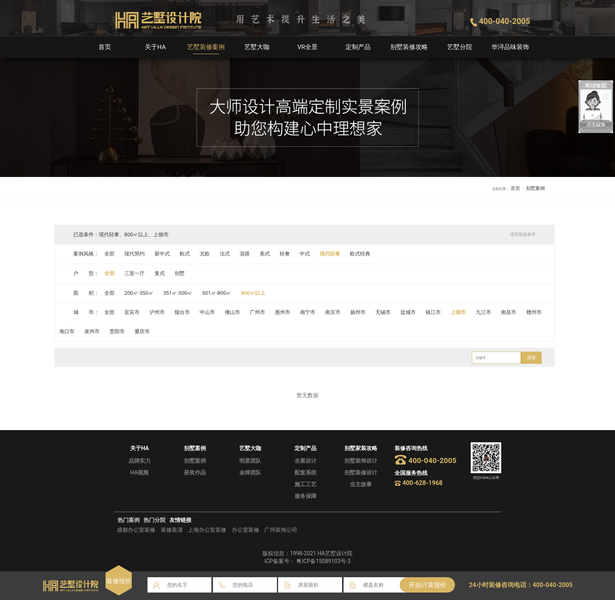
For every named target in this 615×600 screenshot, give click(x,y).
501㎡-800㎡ (217, 293)
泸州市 (157, 312)
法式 (225, 254)
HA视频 (139, 472)
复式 (160, 273)
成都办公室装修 (136, 530)
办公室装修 (245, 530)
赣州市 (535, 312)
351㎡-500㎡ (178, 293)
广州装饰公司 (280, 530)
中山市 (207, 312)
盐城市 (409, 312)
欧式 (185, 254)
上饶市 (460, 312)
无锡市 (384, 312)
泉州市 (92, 331)
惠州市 (283, 312)
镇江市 (434, 312)
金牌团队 (250, 472)
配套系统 (306, 472)
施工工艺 (306, 484)
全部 (109, 254)
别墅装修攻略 (409, 47)
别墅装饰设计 (360, 461)
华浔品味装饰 (510, 47)
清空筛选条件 (523, 234)
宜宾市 (132, 312)
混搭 (245, 254)
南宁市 (308, 312)
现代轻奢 (331, 254)
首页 (104, 47)
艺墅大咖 (256, 47)
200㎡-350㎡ (139, 293)
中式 (305, 254)
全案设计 (306, 461)
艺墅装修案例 (206, 47)
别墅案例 (195, 461)
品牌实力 (140, 461)
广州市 (258, 312)
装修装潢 (172, 530)
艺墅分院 (459, 47)
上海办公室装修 (207, 530)
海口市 (67, 331)
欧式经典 (361, 254)
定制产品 (358, 47)
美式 (265, 254)
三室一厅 (134, 273)
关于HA (155, 47)
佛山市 (232, 312)
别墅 (180, 273)
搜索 (531, 357)
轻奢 (285, 254)
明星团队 (250, 461)
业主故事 (361, 484)
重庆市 (142, 331)
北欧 (205, 254)
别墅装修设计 (360, 472)
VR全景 (307, 47)
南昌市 (510, 312)
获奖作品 (195, 472)
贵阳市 (117, 331)
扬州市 (359, 312)
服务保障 (306, 496)
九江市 (485, 312)
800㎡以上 (254, 293)
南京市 (333, 312)
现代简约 (134, 254)
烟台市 (182, 312)
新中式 (162, 254)
